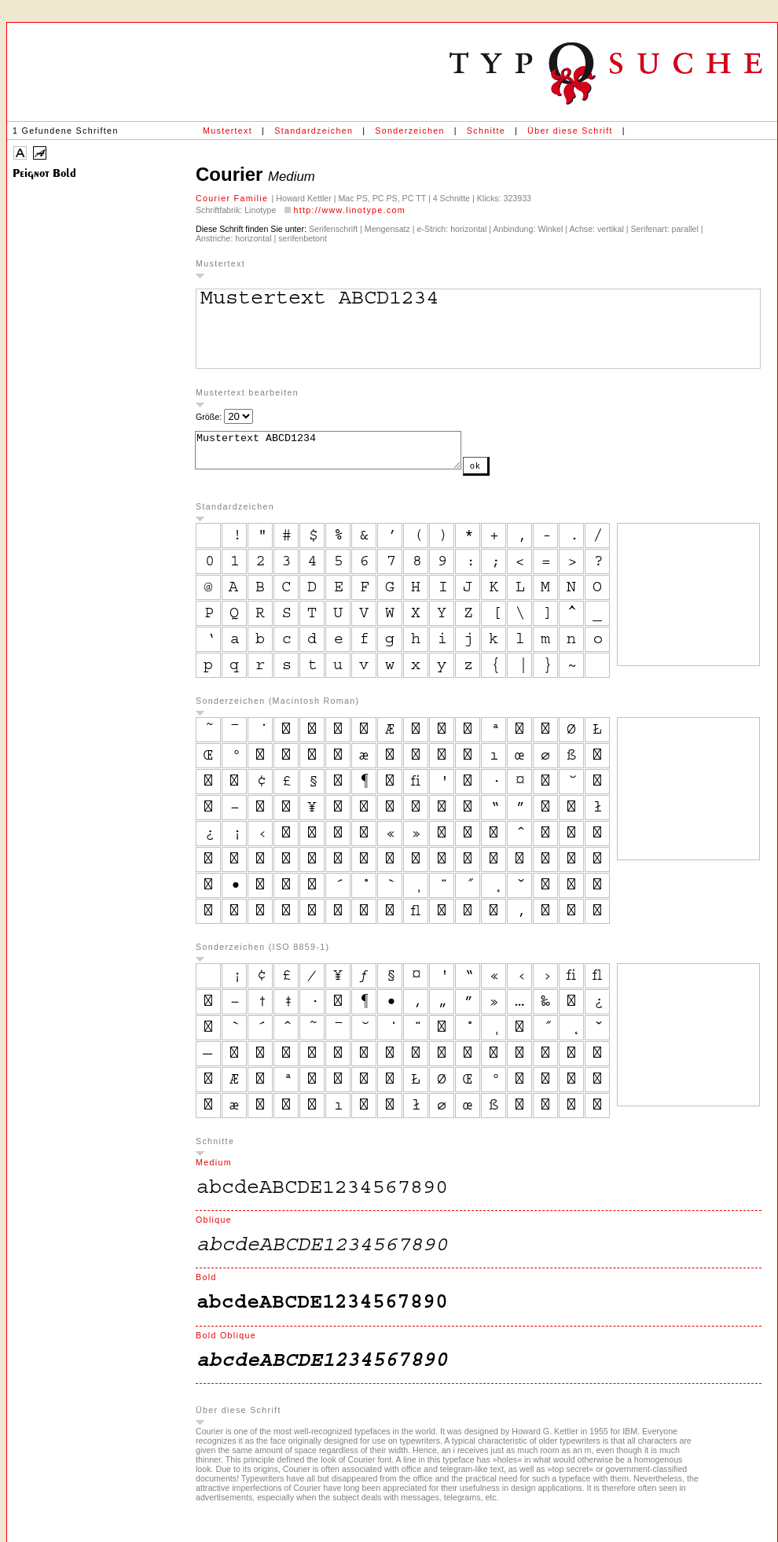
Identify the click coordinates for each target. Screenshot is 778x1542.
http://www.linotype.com (349, 210)
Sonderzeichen (409, 130)
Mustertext (227, 130)
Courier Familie (234, 198)
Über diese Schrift (570, 130)
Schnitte (486, 130)
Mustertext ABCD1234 (344, 454)
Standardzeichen (313, 130)
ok (506, 472)
